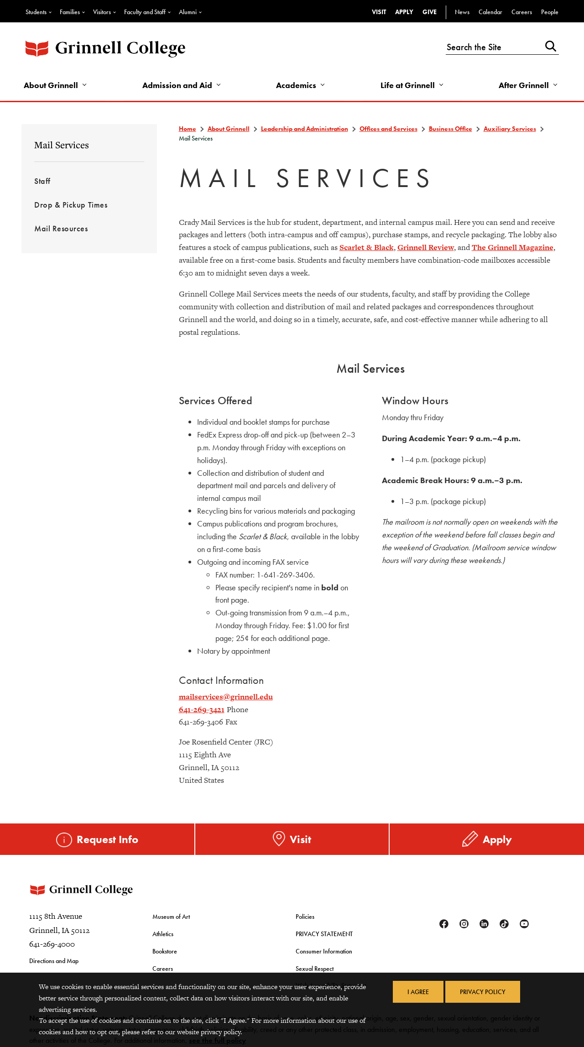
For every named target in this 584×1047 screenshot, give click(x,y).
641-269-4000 (52, 943)
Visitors (102, 12)
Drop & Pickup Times (70, 204)
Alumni (188, 12)
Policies (305, 916)
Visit (379, 12)
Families (70, 12)
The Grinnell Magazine (512, 247)
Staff (42, 181)
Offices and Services (388, 129)
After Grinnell (524, 85)
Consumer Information (324, 951)
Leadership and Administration (304, 129)
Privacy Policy (483, 992)
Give (429, 12)
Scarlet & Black (366, 247)
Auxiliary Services (510, 129)
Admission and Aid (177, 85)
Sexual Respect (315, 968)
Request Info (107, 839)
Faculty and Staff (145, 12)
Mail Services (61, 144)
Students (36, 12)
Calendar (490, 12)
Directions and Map (53, 961)
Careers (521, 12)
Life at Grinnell (408, 85)
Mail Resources (61, 228)
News (462, 12)
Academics (296, 85)
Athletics (162, 934)
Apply (404, 12)
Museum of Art (171, 916)
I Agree (418, 992)
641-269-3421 (201, 709)
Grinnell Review (425, 247)
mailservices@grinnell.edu (226, 696)
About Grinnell (51, 85)
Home (187, 129)
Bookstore (164, 951)
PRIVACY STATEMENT (324, 934)
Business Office (450, 129)
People (549, 12)
